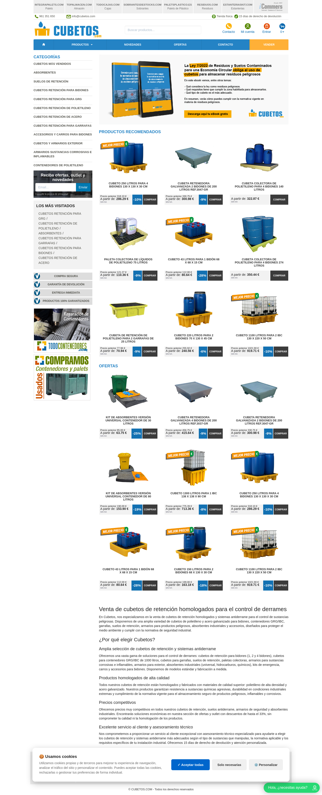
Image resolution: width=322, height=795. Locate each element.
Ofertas (180, 44)
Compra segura (66, 276)
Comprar (150, 199)
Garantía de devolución (66, 284)
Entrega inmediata (66, 292)
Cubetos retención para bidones (61, 90)
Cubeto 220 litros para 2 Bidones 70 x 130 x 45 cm (193, 337)
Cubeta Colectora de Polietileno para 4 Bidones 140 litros (259, 186)
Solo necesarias (229, 770)
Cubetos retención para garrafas (62, 125)
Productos (80, 44)
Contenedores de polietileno (58, 165)
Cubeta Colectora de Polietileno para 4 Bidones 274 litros (259, 262)
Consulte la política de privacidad (51, 194)
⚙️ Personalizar (266, 770)
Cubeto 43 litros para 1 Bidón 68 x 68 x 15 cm (193, 261)
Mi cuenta (247, 28)
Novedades (132, 44)
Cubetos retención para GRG (58, 99)
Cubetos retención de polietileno (62, 108)
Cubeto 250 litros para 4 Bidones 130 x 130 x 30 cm (128, 185)
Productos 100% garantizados (66, 301)
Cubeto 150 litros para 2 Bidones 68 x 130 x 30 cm (193, 571)
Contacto (228, 28)
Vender (269, 44)
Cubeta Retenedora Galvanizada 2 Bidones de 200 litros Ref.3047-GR (194, 186)
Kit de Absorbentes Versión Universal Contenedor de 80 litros (128, 496)
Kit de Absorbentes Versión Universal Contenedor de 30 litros (128, 420)
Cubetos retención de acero (58, 116)
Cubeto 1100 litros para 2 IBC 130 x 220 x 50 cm (259, 337)
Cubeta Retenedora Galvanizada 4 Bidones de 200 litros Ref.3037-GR (194, 420)
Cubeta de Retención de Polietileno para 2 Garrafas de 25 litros (128, 338)
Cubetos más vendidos (52, 63)
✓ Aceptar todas (191, 770)
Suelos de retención (51, 81)
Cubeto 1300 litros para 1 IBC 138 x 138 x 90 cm (193, 495)
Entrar (266, 28)
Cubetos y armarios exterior (58, 143)
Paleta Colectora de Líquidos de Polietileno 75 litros (128, 261)
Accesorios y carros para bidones (63, 134)
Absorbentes (45, 72)
